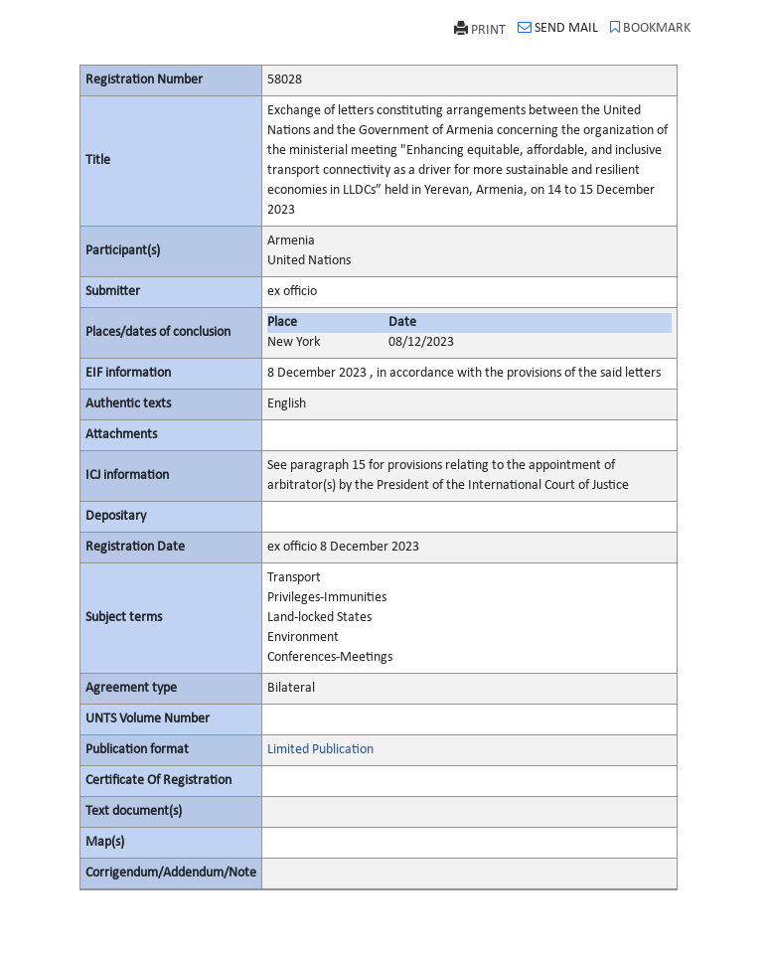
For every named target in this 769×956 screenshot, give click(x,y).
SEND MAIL (558, 28)
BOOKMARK (650, 28)
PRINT (480, 29)
